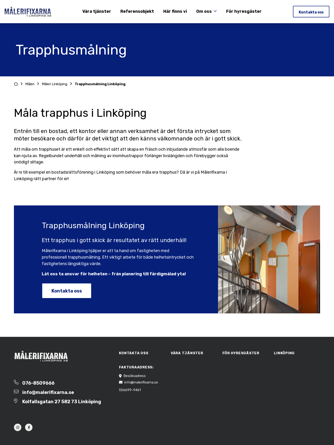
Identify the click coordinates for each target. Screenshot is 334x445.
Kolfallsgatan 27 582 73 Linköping (61, 401)
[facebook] (28, 427)
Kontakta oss (310, 12)
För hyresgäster (243, 11)
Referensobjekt (137, 11)
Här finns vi (174, 11)
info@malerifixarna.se (48, 392)
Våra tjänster (96, 11)
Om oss (203, 11)
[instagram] (17, 427)
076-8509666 (38, 383)
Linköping (284, 353)
